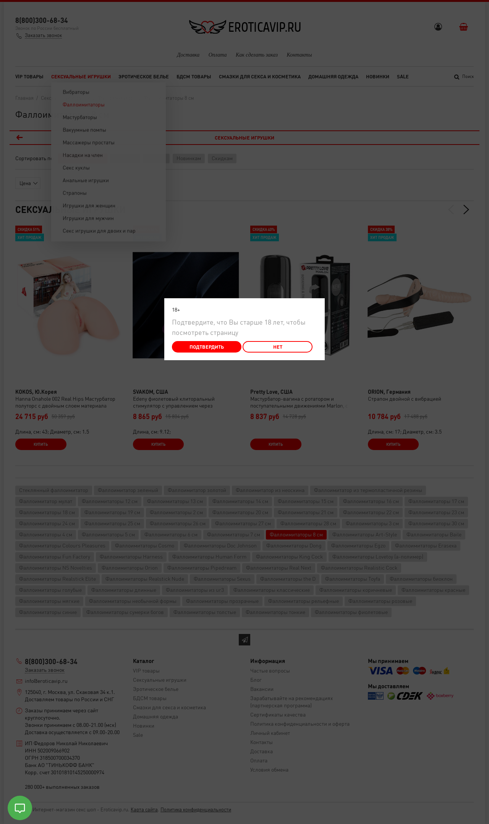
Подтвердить (206, 346)
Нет (277, 346)
